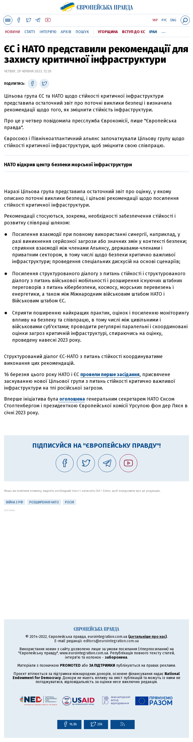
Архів (66, 32)
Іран (153, 32)
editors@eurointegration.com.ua (111, 641)
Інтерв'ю (48, 32)
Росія (69, 502)
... (163, 31)
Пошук (82, 32)
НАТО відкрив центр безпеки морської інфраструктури (68, 165)
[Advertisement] (96, 549)
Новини (12, 32)
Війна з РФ (14, 502)
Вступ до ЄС (133, 32)
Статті (29, 32)
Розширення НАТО (44, 502)
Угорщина (108, 32)
